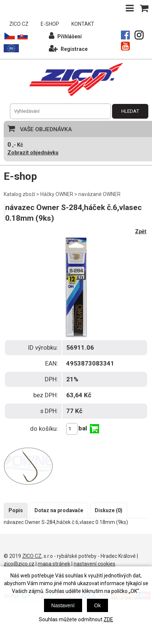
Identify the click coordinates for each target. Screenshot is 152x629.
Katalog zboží (19, 194)
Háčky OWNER (56, 194)
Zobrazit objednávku (32, 152)
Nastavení (63, 605)
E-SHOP (50, 24)
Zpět (140, 231)
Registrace (68, 48)
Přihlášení (65, 35)
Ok (97, 605)
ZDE (108, 619)
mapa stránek (54, 564)
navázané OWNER (99, 194)
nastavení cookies (94, 564)
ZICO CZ (18, 24)
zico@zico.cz (19, 564)
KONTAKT (82, 24)
